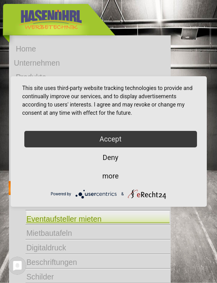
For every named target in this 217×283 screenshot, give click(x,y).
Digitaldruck (46, 247)
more (110, 176)
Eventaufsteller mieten (64, 219)
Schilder (40, 276)
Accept (110, 139)
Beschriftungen (51, 262)
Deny (111, 157)
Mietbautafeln (49, 233)
